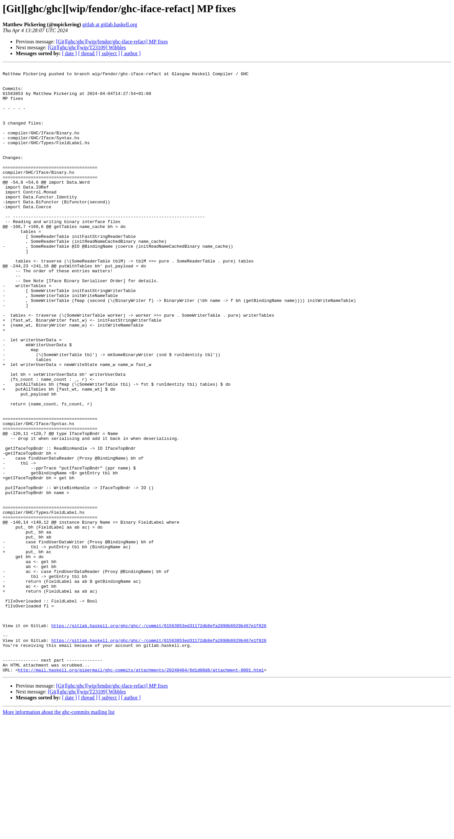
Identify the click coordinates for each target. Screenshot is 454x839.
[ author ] (131, 53)
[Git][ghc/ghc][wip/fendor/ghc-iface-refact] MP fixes (112, 41)
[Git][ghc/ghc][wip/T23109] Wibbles (87, 47)
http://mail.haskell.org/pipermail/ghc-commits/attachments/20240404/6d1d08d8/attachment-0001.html (141, 791)
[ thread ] (87, 53)
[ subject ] (109, 53)
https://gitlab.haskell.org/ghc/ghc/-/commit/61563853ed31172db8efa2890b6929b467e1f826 (158, 738)
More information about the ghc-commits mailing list (59, 833)
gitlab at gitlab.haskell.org (109, 24)
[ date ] (69, 53)
